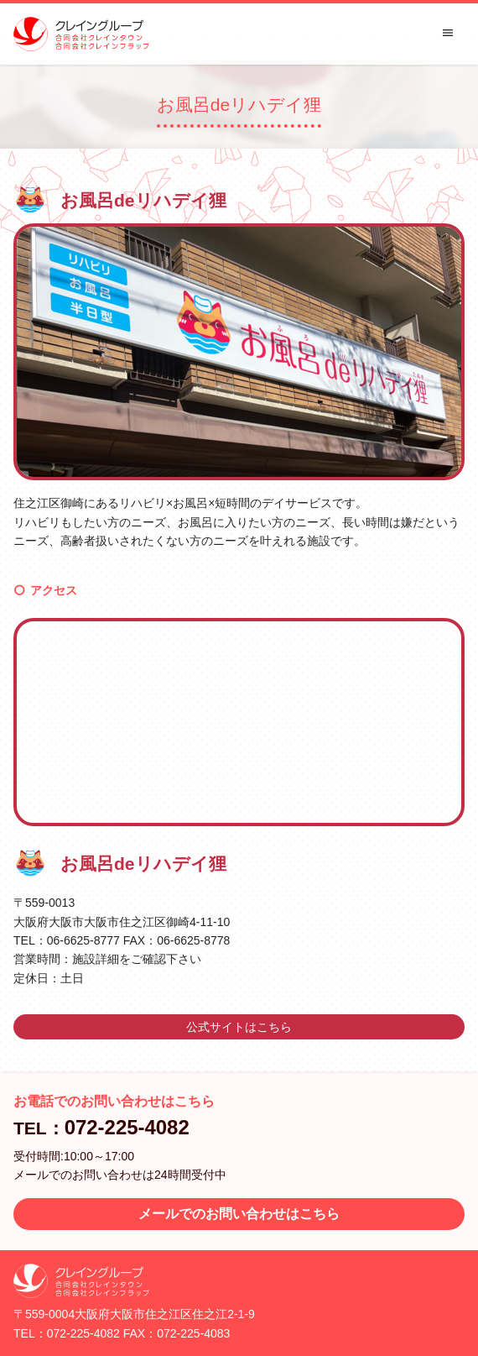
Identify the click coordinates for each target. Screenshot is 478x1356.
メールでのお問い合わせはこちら (239, 1214)
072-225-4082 (127, 1127)
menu (448, 32)
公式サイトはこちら (239, 1027)
